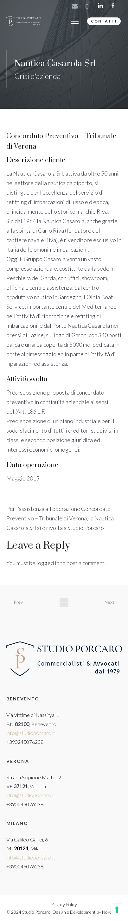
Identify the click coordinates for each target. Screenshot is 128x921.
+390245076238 (24, 742)
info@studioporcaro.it (30, 733)
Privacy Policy (64, 904)
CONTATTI (104, 21)
